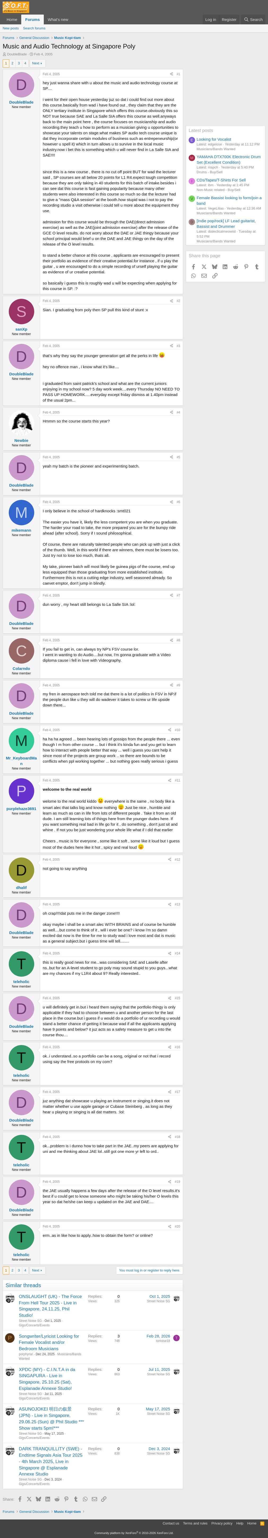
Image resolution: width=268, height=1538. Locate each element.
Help (240, 1523)
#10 (177, 730)
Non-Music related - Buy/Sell (218, 190)
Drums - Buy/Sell (210, 172)
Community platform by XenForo (134, 1533)
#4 (178, 412)
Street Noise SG (30, 1321)
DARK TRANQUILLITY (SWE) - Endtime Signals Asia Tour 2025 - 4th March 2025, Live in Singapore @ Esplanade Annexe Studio (51, 1461)
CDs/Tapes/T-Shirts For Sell (221, 180)
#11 (177, 780)
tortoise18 (163, 1341)
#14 (177, 953)
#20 (177, 1226)
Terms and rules (195, 1523)
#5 (178, 457)
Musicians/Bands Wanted (216, 149)
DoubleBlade (17, 54)
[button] (72, 19)
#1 (178, 74)
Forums (32, 19)
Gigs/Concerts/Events (34, 1325)
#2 (178, 301)
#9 (178, 685)
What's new (58, 19)
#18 (177, 1137)
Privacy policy (221, 1523)
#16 (177, 1047)
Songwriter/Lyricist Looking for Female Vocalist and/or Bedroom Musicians (49, 1343)
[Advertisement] (225, 92)
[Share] (171, 74)
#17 (177, 1092)
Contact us (171, 1523)
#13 (177, 904)
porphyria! (26, 1354)
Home (12, 19)
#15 (177, 998)
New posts (11, 28)
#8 (178, 640)
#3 (178, 346)
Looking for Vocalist (214, 139)
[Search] (253, 19)
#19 (177, 1182)
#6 (178, 502)
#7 (178, 595)
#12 (177, 859)
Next (35, 63)
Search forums (34, 28)
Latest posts (201, 130)
